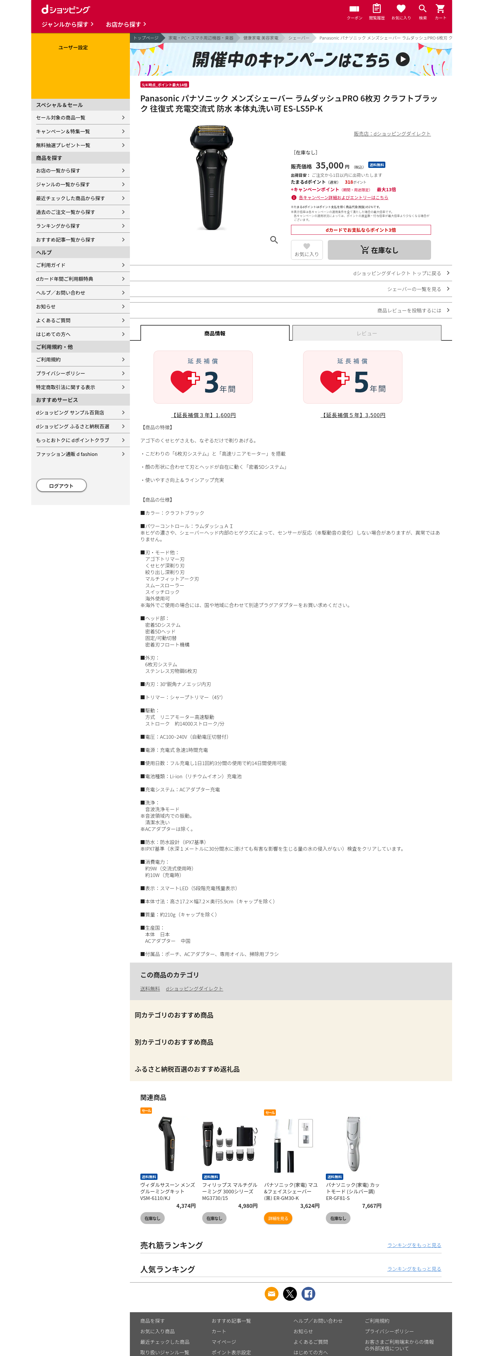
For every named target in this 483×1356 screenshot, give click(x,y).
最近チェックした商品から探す (70, 198)
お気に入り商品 (157, 1331)
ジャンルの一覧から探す (63, 184)
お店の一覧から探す (58, 170)
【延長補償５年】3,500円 (353, 415)
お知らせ (46, 306)
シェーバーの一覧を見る (414, 288)
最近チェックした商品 (165, 1341)
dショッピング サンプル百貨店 (70, 412)
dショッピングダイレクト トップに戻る (397, 273)
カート (219, 1331)
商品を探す (152, 1320)
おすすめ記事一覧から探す (65, 239)
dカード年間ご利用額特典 (64, 278)
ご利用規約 (48, 359)
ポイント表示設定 (231, 1352)
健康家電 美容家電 (260, 38)
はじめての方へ (53, 334)
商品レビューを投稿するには (409, 310)
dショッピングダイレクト (194, 988)
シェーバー (299, 38)
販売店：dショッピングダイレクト (392, 133)
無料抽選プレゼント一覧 (63, 145)
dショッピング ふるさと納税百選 (72, 426)
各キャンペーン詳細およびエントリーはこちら (343, 197)
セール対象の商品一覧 (60, 117)
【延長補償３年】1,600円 (203, 415)
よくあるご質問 (53, 320)
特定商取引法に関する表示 (65, 387)
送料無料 (150, 988)
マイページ (224, 1341)
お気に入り (307, 254)
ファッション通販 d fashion (67, 453)
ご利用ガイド (51, 264)
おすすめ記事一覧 (231, 1320)
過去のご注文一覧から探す (65, 211)
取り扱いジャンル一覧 (164, 1352)
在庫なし (152, 1218)
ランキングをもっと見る (414, 1244)
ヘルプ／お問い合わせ (60, 292)
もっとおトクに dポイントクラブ (72, 440)
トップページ (146, 38)
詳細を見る (278, 1218)
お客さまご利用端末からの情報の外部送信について (399, 1345)
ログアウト (61, 485)
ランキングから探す (58, 225)
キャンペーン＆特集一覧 (63, 131)
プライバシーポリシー (60, 373)
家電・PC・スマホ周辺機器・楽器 (200, 38)
